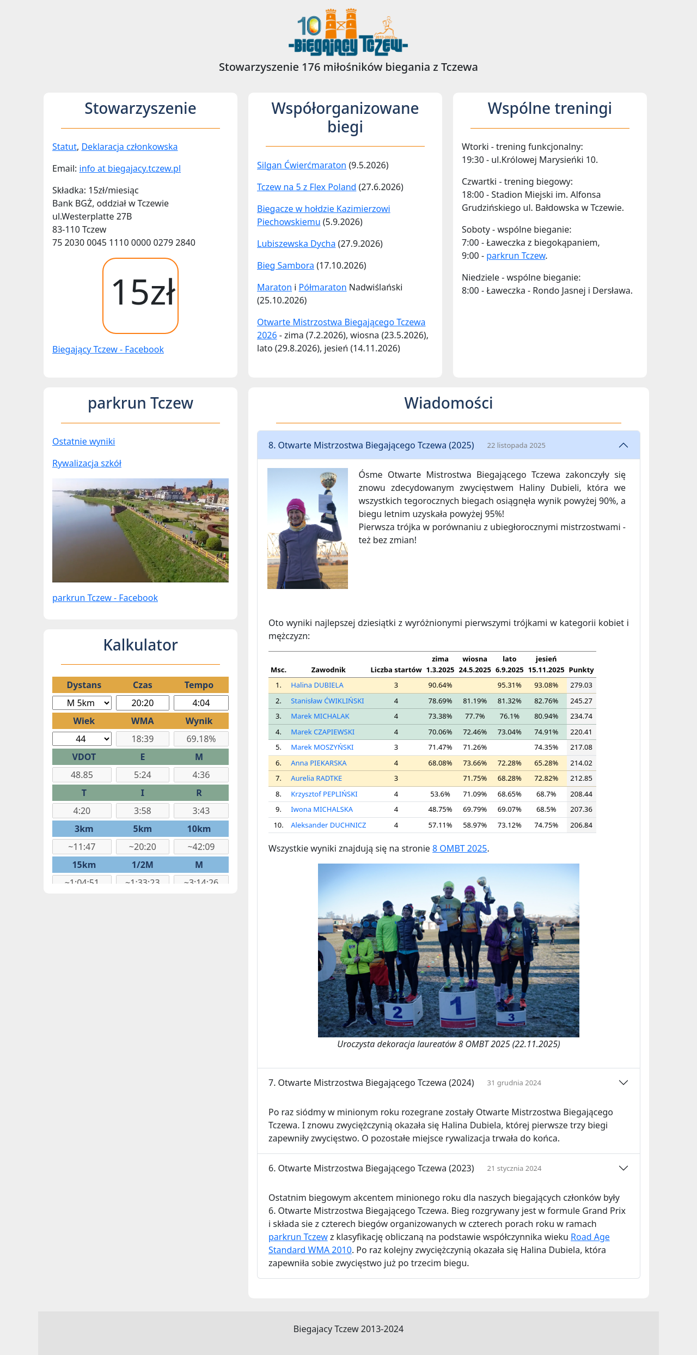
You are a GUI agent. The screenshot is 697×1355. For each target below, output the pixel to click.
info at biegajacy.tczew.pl (130, 168)
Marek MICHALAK (320, 716)
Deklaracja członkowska (129, 147)
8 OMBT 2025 (459, 848)
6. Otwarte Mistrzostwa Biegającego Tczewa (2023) (404, 1168)
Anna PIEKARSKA (318, 763)
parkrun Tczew (515, 256)
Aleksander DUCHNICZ (328, 825)
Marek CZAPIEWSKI (322, 732)
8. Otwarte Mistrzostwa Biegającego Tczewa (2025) (407, 445)
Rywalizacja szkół (86, 463)
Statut (64, 147)
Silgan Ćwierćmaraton (301, 165)
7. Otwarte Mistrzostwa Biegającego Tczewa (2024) (404, 1083)
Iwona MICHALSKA (322, 809)
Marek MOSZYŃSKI (322, 747)
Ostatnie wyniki (83, 441)
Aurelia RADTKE (316, 778)
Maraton (274, 287)
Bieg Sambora (285, 265)
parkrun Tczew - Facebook (105, 598)
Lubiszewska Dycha (296, 244)
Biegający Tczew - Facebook (108, 349)
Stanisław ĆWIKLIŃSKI (327, 701)
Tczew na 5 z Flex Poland (306, 187)
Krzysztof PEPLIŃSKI (324, 794)
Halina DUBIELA (317, 685)
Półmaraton (323, 287)
